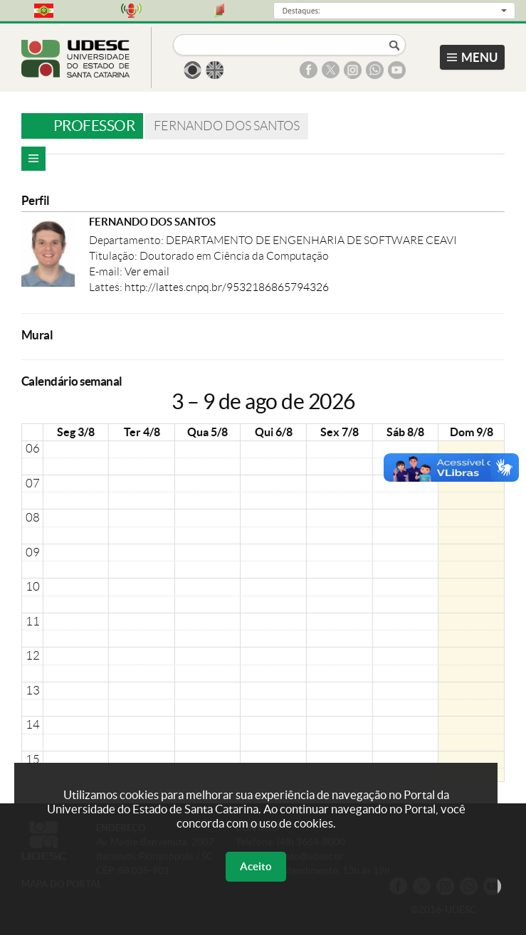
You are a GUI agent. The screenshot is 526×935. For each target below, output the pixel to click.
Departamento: (127, 240)
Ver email (147, 271)
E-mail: (107, 271)
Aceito (256, 866)
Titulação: (114, 256)
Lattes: (107, 287)
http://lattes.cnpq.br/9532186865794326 (227, 287)
